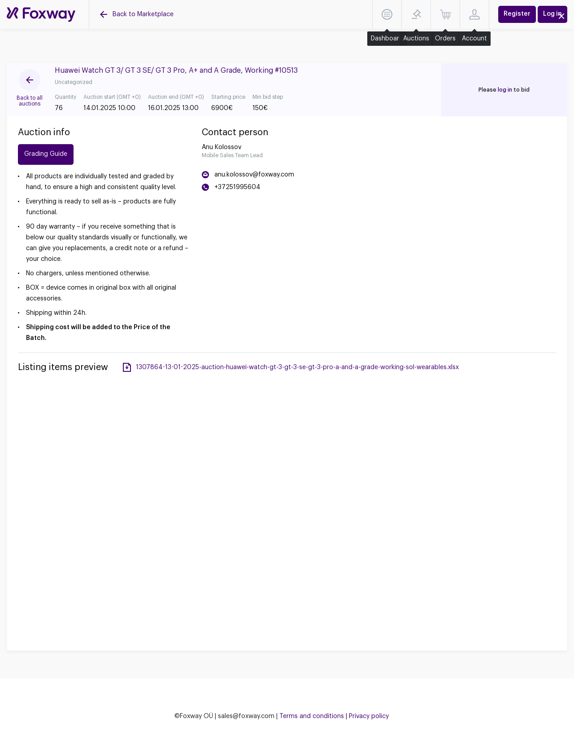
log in (505, 90)
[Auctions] (41, 14)
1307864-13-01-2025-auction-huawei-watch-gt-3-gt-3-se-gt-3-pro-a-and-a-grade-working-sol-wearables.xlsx (297, 367)
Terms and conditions (311, 716)
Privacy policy (369, 716)
